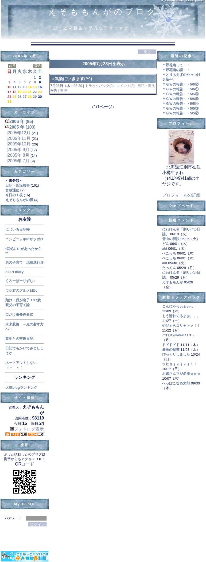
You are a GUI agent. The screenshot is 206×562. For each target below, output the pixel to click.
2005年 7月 (18, 161)
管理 (63, 90)
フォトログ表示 (27, 429)
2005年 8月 (18, 155)
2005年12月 (19, 132)
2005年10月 (19, 144)
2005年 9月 (18, 149)
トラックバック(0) (99, 86)
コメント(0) (125, 86)
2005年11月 (19, 138)
